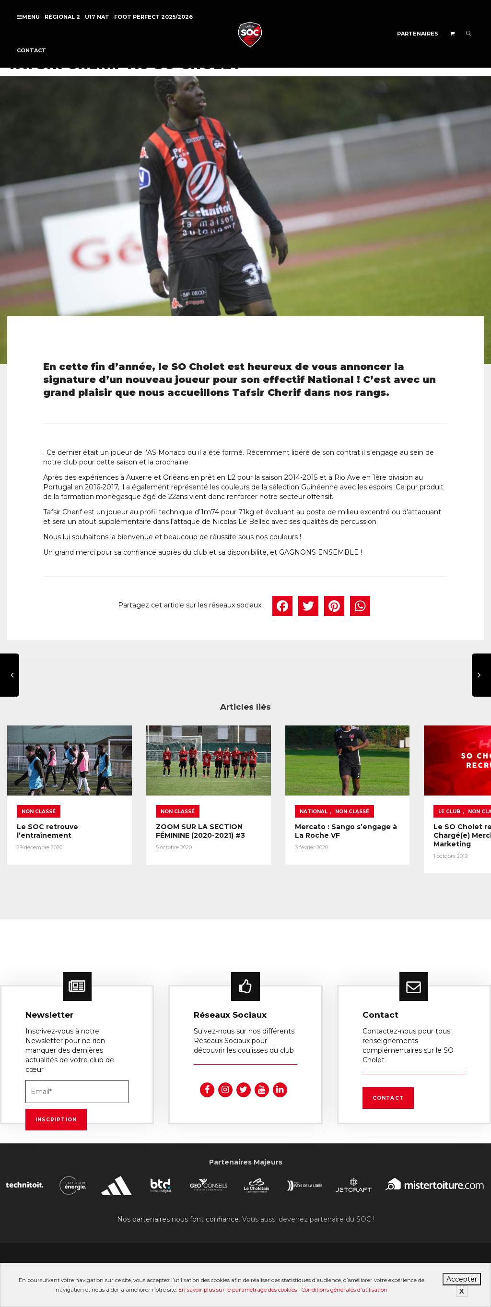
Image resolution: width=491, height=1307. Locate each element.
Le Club (401, 802)
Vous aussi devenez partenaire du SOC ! (308, 1216)
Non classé (39, 802)
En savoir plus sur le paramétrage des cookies (237, 1289)
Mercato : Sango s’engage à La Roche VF (306, 822)
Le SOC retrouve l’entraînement (47, 822)
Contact (31, 50)
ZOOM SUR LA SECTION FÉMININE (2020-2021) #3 (184, 822)
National (281, 802)
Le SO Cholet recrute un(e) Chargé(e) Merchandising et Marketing (424, 830)
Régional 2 (62, 16)
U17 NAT (97, 16)
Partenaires (417, 33)
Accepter (461, 1279)
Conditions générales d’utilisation (344, 1289)
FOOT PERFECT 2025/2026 (153, 16)
